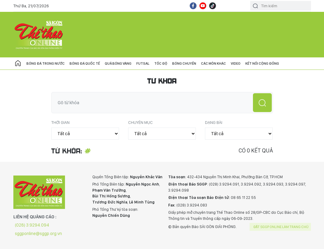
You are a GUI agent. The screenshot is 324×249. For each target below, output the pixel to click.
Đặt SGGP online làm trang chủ (281, 227)
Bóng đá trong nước (45, 63)
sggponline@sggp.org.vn (38, 233)
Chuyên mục (140, 122)
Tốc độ (160, 63)
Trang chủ (17, 63)
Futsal (142, 63)
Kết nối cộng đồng (262, 63)
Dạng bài (213, 122)
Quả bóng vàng (118, 63)
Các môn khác (213, 63)
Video (235, 63)
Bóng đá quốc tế (85, 63)
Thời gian (60, 122)
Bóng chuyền (184, 63)
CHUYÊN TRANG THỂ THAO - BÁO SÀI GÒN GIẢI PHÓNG (39, 34)
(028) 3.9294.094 (32, 225)
